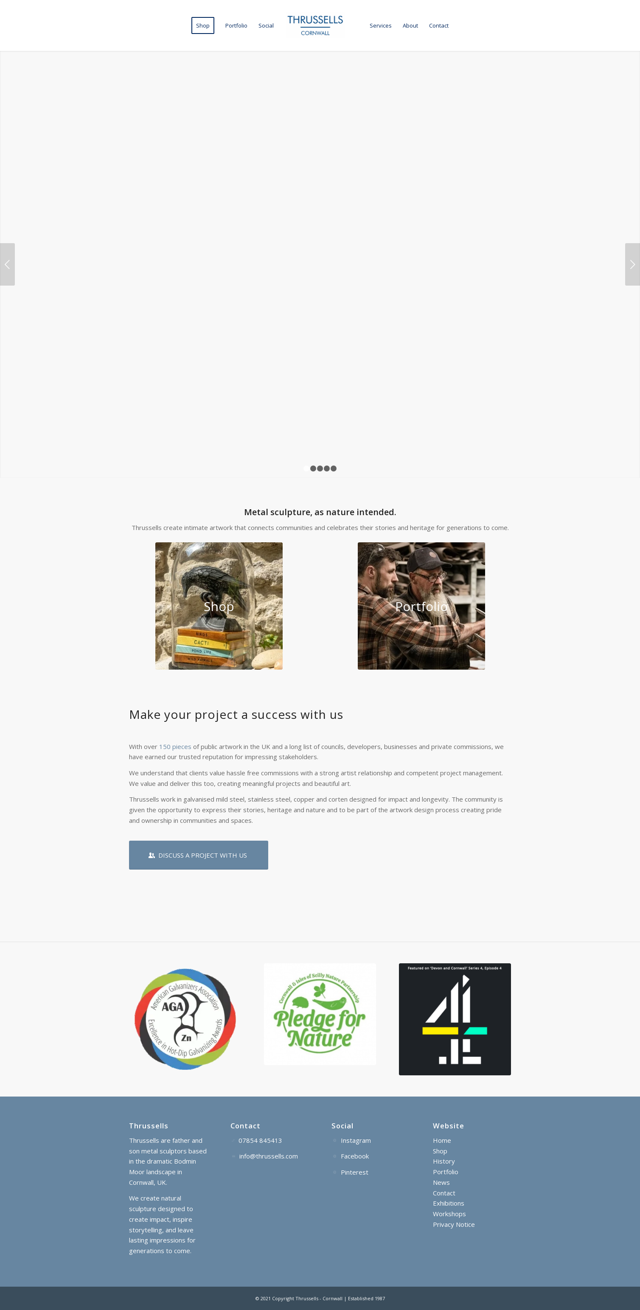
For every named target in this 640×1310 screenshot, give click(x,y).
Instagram (356, 1140)
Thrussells (306, 1298)
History (444, 1161)
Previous (7, 264)
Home (442, 1140)
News (441, 1182)
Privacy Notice (454, 1224)
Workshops (449, 1213)
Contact (444, 1193)
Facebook (355, 1156)
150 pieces (175, 746)
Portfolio (445, 1171)
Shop (440, 1151)
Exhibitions (448, 1203)
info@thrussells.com (268, 1156)
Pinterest (354, 1172)
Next (632, 264)
